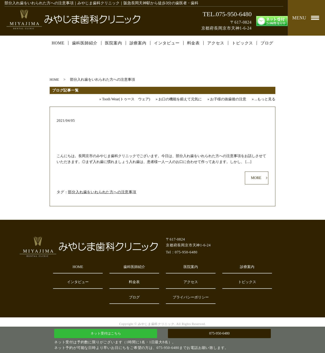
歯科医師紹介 (85, 43)
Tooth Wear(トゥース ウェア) (126, 99)
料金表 (193, 43)
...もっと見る (265, 99)
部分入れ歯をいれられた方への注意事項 (163, 128)
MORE (256, 178)
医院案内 (113, 43)
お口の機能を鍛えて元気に (180, 99)
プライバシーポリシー (191, 297)
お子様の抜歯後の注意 (228, 99)
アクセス (215, 43)
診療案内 (138, 43)
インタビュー (166, 43)
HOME (58, 43)
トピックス (242, 43)
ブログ (266, 43)
